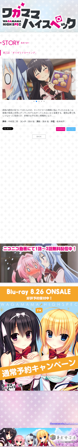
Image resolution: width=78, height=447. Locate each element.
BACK (39, 137)
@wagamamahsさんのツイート (64, 423)
